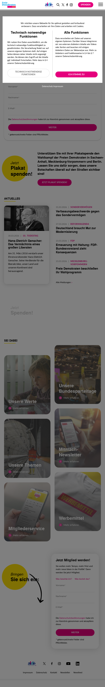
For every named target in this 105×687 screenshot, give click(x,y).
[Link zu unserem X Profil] (63, 4)
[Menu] (100, 5)
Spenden (86, 4)
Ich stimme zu (76, 74)
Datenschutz (47, 86)
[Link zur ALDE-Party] (49, 4)
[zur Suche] (58, 4)
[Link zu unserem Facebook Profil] (67, 4)
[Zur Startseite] (9, 4)
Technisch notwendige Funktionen (28, 73)
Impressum (58, 86)
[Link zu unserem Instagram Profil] (71, 4)
